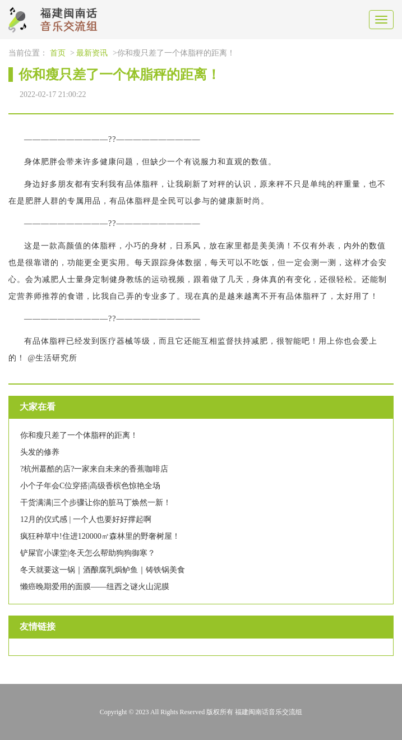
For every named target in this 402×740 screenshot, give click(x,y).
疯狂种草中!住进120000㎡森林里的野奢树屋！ (100, 536)
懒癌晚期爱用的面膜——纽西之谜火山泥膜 (94, 586)
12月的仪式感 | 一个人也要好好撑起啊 (85, 519)
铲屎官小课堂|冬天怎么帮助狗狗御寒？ (87, 553)
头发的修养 (39, 452)
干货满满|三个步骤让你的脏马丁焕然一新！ (95, 502)
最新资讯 (92, 53)
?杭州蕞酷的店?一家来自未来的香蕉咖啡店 (94, 469)
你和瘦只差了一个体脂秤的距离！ (79, 435)
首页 (58, 53)
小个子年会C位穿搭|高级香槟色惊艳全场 (90, 486)
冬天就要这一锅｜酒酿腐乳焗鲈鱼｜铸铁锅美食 (102, 570)
